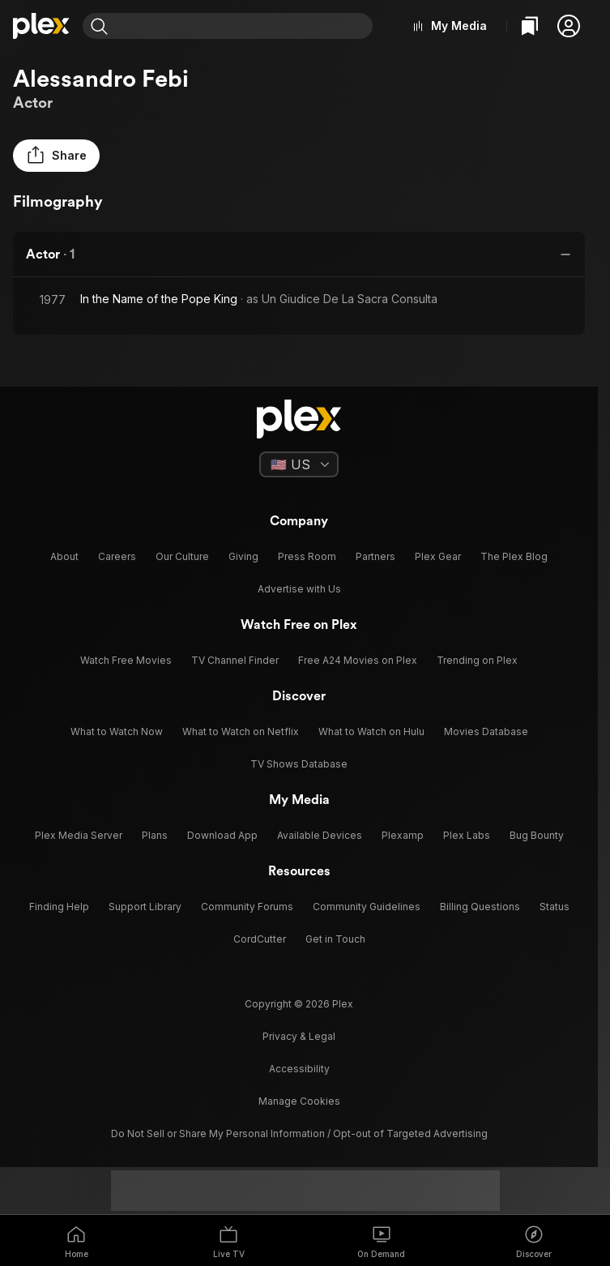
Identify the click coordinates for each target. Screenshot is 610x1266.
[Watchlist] (530, 26)
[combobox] (242, 26)
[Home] (41, 26)
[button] (568, 26)
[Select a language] (299, 464)
